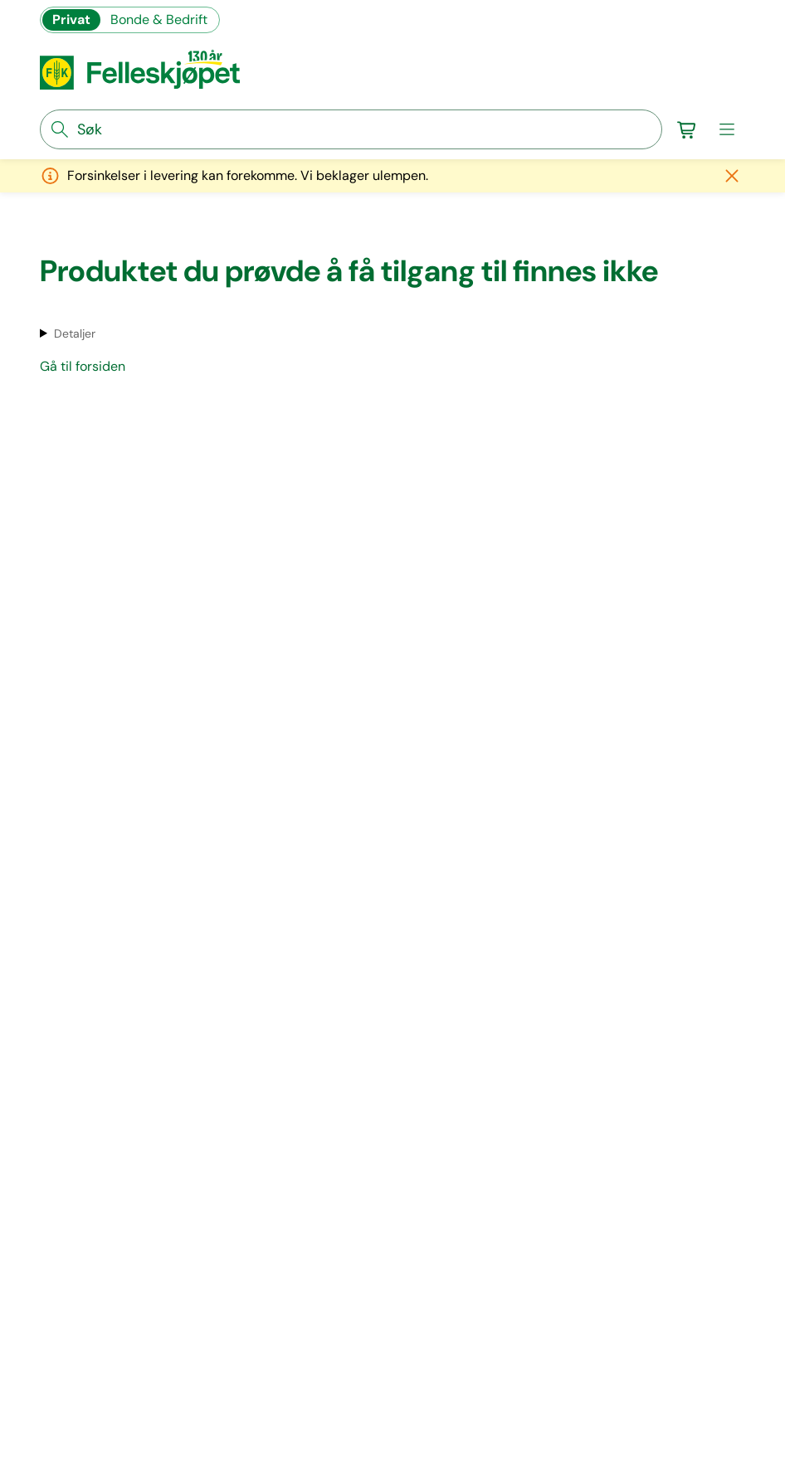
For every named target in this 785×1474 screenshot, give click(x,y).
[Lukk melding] (732, 176)
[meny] (727, 129)
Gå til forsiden (82, 366)
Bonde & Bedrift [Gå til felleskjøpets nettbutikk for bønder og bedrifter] (158, 19)
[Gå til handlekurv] (687, 129)
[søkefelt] (351, 129)
